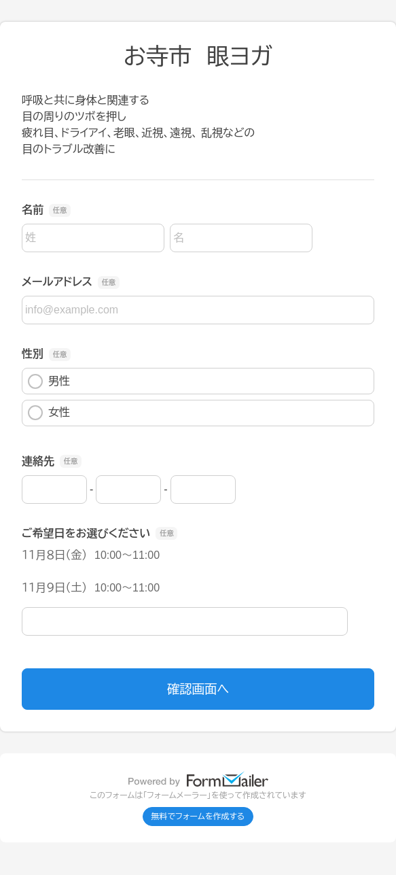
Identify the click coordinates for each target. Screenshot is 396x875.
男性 (49, 381)
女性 (49, 412)
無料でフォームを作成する (198, 816)
